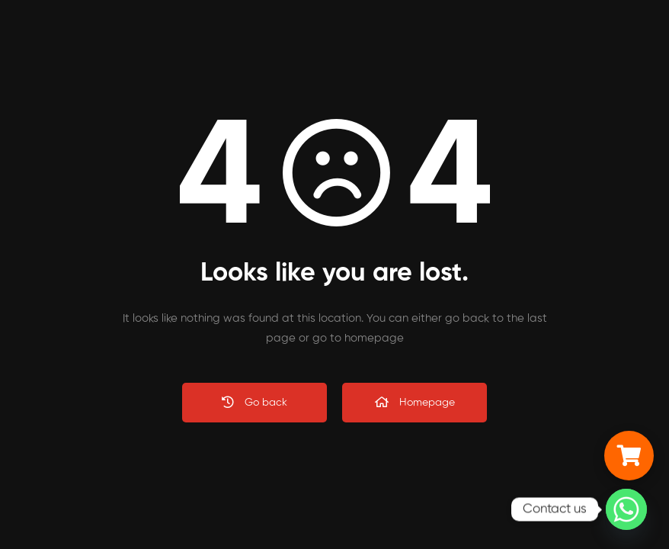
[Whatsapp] (626, 509)
